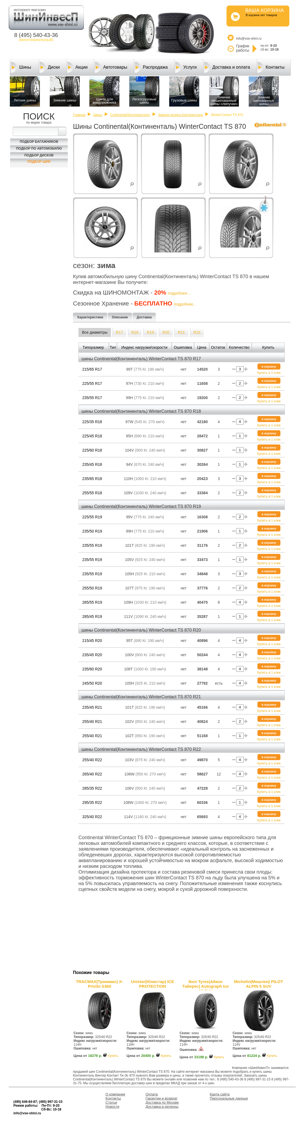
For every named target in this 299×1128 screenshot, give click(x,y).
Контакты (271, 67)
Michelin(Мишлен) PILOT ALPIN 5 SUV (258, 984)
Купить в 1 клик (268, 373)
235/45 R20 (92, 655)
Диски (50, 67)
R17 (119, 332)
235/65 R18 (92, 478)
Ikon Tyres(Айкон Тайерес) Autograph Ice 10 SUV (205, 984)
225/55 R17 (92, 383)
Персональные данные (229, 1098)
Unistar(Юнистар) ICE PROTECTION (152, 984)
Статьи (111, 1102)
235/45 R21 (92, 707)
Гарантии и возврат (162, 1098)
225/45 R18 (92, 436)
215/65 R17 (92, 369)
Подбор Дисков (39, 155)
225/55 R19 (92, 517)
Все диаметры (94, 332)
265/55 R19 (92, 602)
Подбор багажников (39, 142)
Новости (112, 1106)
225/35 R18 (92, 422)
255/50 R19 (92, 588)
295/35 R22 (92, 802)
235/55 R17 (92, 398)
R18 (135, 332)
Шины (21, 67)
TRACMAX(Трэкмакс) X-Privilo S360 (99, 984)
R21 (181, 332)
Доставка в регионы (162, 1106)
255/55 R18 (92, 493)
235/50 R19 (92, 531)
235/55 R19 (92, 545)
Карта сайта (220, 1094)
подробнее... (179, 293)
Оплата (152, 1094)
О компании (115, 1094)
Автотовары (111, 67)
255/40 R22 (92, 760)
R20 (165, 332)
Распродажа (151, 67)
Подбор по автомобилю (39, 148)
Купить (113, 1056)
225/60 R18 (92, 450)
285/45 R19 (92, 616)
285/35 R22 (92, 788)
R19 (150, 332)
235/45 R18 (92, 464)
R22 (197, 332)
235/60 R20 (92, 669)
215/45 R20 (92, 640)
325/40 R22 (92, 817)
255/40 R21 (92, 721)
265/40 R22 (92, 774)
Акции (77, 67)
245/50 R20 (92, 683)
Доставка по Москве (162, 1102)
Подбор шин (39, 162)
